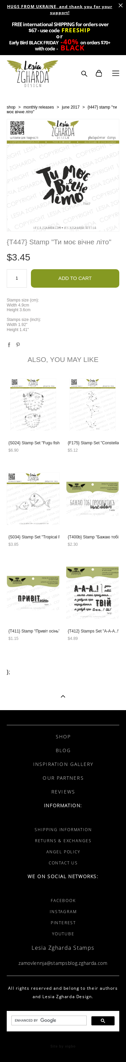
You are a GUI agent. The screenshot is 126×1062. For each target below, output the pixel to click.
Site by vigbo (63, 1046)
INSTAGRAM (63, 911)
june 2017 (71, 107)
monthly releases (39, 107)
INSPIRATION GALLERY (63, 764)
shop (11, 107)
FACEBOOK (63, 900)
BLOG (63, 750)
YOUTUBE (63, 934)
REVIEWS (63, 791)
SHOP (63, 736)
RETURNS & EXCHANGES (63, 841)
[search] (48, 1021)
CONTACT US (63, 863)
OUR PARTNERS (63, 778)
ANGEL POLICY (63, 852)
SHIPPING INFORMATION (63, 829)
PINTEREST (63, 923)
